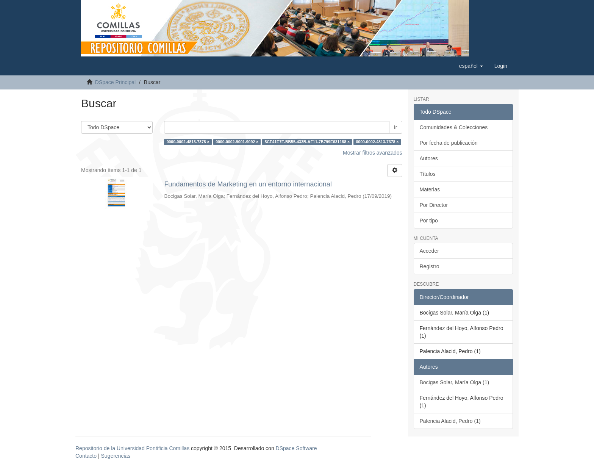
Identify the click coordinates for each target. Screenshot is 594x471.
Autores (429, 158)
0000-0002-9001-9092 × (237, 141)
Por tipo (429, 221)
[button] (471, 65)
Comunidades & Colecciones (454, 127)
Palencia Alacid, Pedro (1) (450, 421)
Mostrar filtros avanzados (372, 153)
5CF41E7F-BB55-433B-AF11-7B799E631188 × (307, 141)
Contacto (86, 456)
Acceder (429, 251)
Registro (429, 266)
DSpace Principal (115, 82)
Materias (430, 189)
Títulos (428, 174)
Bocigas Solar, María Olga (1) (454, 382)
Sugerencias (115, 456)
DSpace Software (296, 448)
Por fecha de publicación (449, 143)
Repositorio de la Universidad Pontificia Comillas (132, 448)
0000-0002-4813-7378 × (188, 141)
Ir (395, 127)
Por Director (434, 205)
